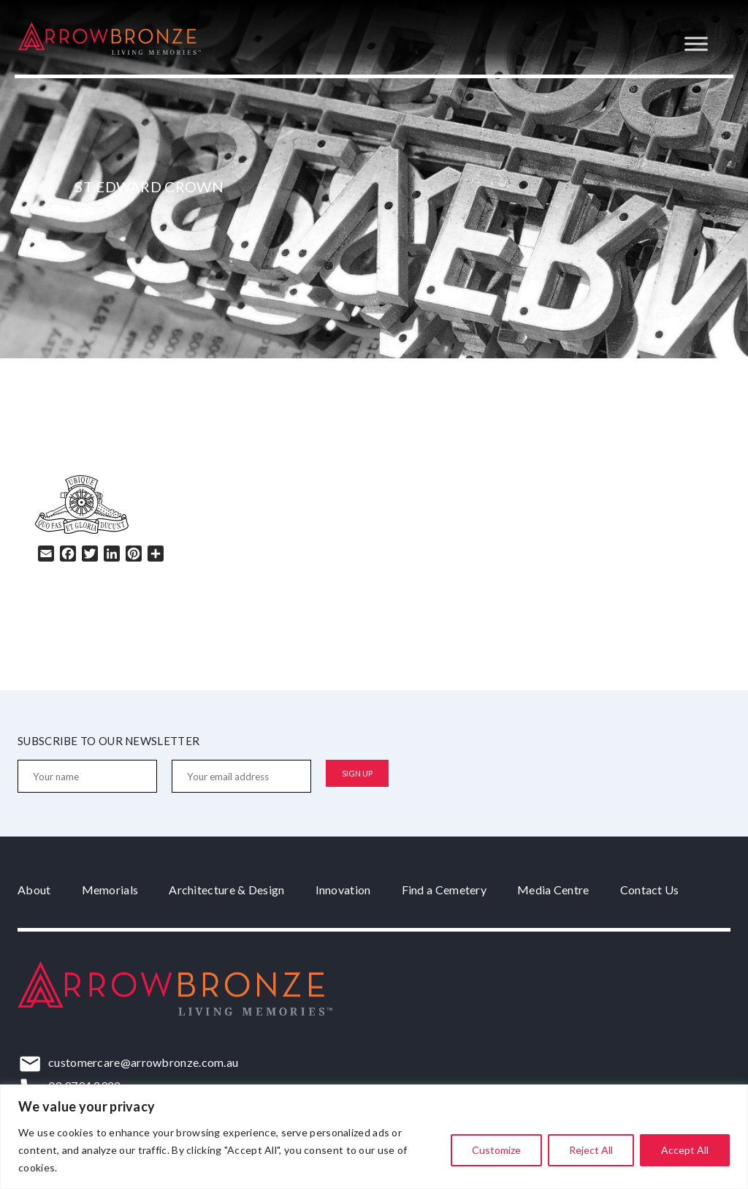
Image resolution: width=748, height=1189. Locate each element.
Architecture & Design (226, 890)
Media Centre (553, 890)
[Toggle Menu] (696, 43)
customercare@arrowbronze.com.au (143, 1062)
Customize (496, 1150)
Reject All (591, 1150)
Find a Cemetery (444, 890)
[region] (374, 1136)
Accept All (685, 1150)
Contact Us (649, 890)
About (34, 890)
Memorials (110, 890)
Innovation (343, 890)
